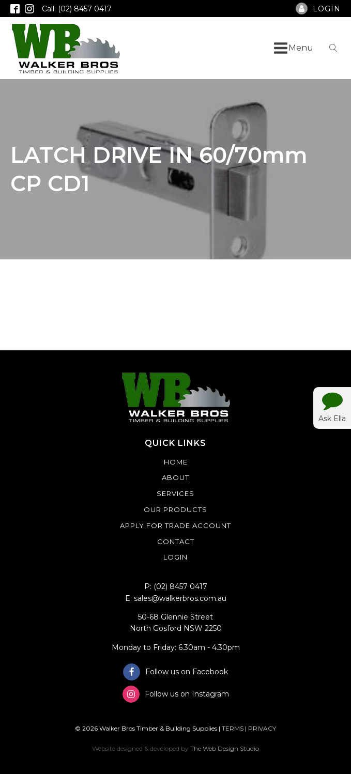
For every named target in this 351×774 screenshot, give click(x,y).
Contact (175, 541)
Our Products (175, 509)
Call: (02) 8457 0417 (77, 8)
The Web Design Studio (224, 748)
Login (175, 557)
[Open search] (333, 48)
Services (175, 493)
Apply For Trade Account (175, 525)
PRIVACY (262, 728)
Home (176, 462)
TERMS (232, 728)
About (175, 477)
